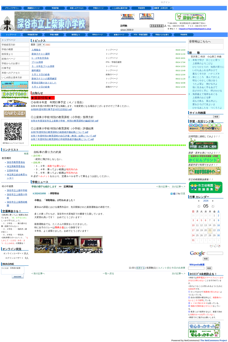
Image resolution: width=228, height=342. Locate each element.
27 (197, 216)
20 (205, 231)
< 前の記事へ (163, 186)
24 (193, 236)
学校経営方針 (33, 35)
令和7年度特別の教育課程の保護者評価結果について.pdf (59, 132)
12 (201, 226)
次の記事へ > (178, 186)
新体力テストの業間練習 (44, 78)
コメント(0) (164, 268)
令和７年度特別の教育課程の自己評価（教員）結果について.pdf (63, 136)
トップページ (11, 35)
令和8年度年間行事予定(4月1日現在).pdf (51, 109)
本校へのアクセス (77, 8)
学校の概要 (54, 35)
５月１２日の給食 (41, 87)
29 (205, 216)
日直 (183, 193)
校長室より (76, 35)
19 (201, 231)
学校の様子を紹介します (44, 186)
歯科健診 (36, 70)
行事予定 (6, 68)
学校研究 (141, 8)
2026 (205, 201)
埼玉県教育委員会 (16, 166)
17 (193, 231)
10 (193, 226)
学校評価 (55, 8)
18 (197, 231)
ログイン (165, 2)
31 (193, 241)
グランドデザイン (12, 8)
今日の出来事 (178, 268)
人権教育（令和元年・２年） (163, 8)
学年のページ (97, 35)
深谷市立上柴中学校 (17, 190)
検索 (26, 153)
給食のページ (119, 35)
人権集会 (36, 50)
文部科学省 (12, 170)
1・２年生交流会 (40, 58)
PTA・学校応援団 (140, 35)
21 (210, 231)
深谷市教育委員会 (16, 162)
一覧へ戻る (108, 273)
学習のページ (98, 8)
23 (218, 231)
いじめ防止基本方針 (120, 8)
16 (218, 226)
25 (197, 236)
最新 (38, 44)
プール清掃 (37, 62)
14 (210, 226)
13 (205, 226)
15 (214, 226)
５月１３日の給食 (41, 74)
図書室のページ (33, 8)
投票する (140, 268)
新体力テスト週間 (41, 54)
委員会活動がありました (44, 83)
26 (193, 216)
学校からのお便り (162, 35)
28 (201, 216)
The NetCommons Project (213, 340)
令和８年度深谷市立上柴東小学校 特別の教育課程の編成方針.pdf (64, 121)
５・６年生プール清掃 (43, 66)
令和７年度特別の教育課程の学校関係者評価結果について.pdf (62, 139)
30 (210, 216)
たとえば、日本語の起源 (12, 270)
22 (214, 231)
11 (197, 226)
